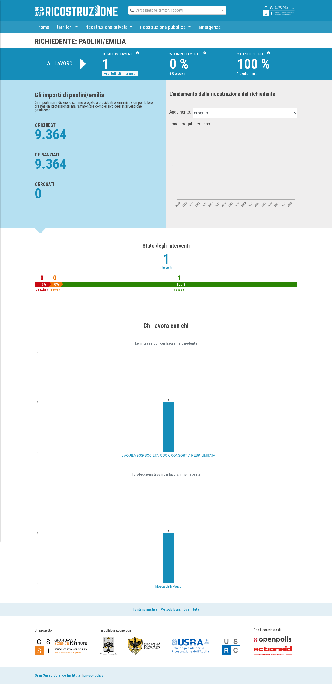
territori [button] (65, 27)
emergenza (209, 27)
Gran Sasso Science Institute (58, 675)
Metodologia (170, 609)
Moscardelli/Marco (168, 586)
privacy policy (93, 675)
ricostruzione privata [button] (107, 27)
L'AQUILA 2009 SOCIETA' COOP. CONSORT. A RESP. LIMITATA (168, 455)
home (43, 27)
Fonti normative (145, 609)
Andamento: (180, 112)
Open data (191, 609)
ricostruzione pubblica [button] (163, 27)
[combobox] (173, 11)
